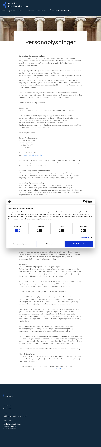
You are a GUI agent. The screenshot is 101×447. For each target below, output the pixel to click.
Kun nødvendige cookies (22, 244)
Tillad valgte (50, 244)
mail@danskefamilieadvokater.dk (15, 416)
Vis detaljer (85, 237)
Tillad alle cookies (79, 244)
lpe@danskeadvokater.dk (32, 155)
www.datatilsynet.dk (59, 369)
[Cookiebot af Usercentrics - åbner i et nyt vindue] (84, 201)
